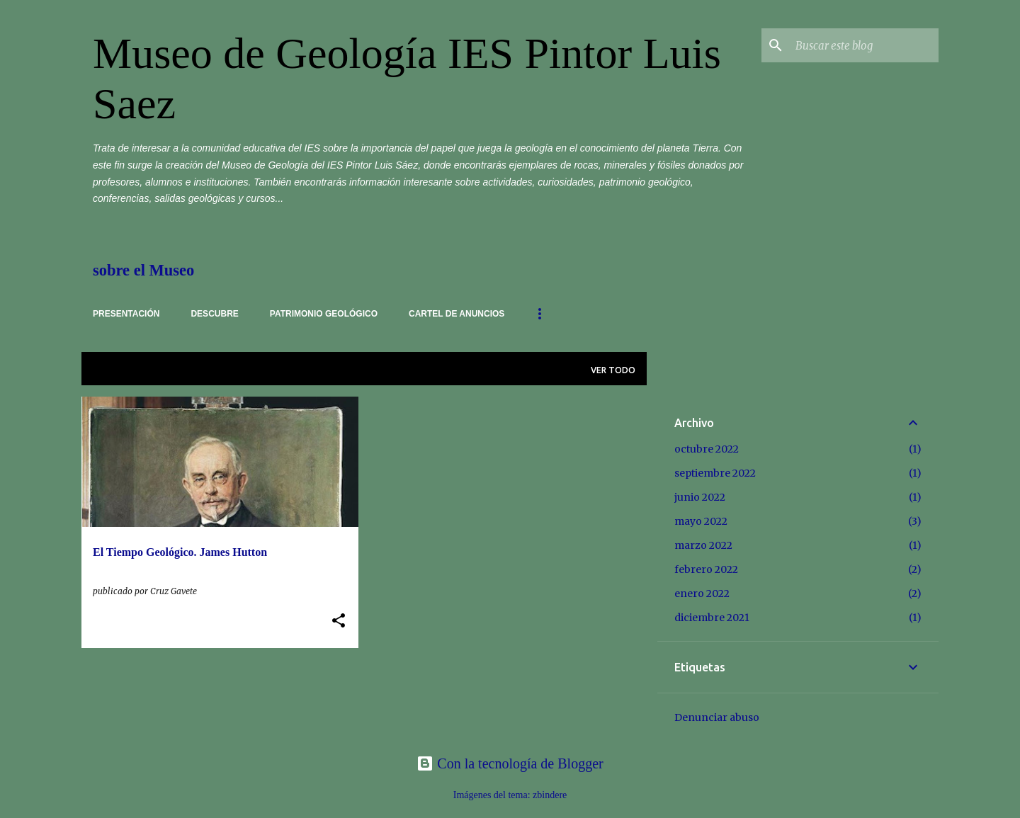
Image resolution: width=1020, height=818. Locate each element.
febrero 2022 (706, 569)
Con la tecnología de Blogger (509, 763)
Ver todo (613, 370)
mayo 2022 (700, 521)
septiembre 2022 (715, 473)
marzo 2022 (703, 545)
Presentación (126, 314)
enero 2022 (702, 593)
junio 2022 (699, 497)
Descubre (214, 314)
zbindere (550, 795)
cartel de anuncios (456, 314)
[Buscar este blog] (864, 45)
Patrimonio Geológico (324, 314)
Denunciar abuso (716, 717)
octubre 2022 (706, 449)
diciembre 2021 (711, 617)
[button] (338, 621)
